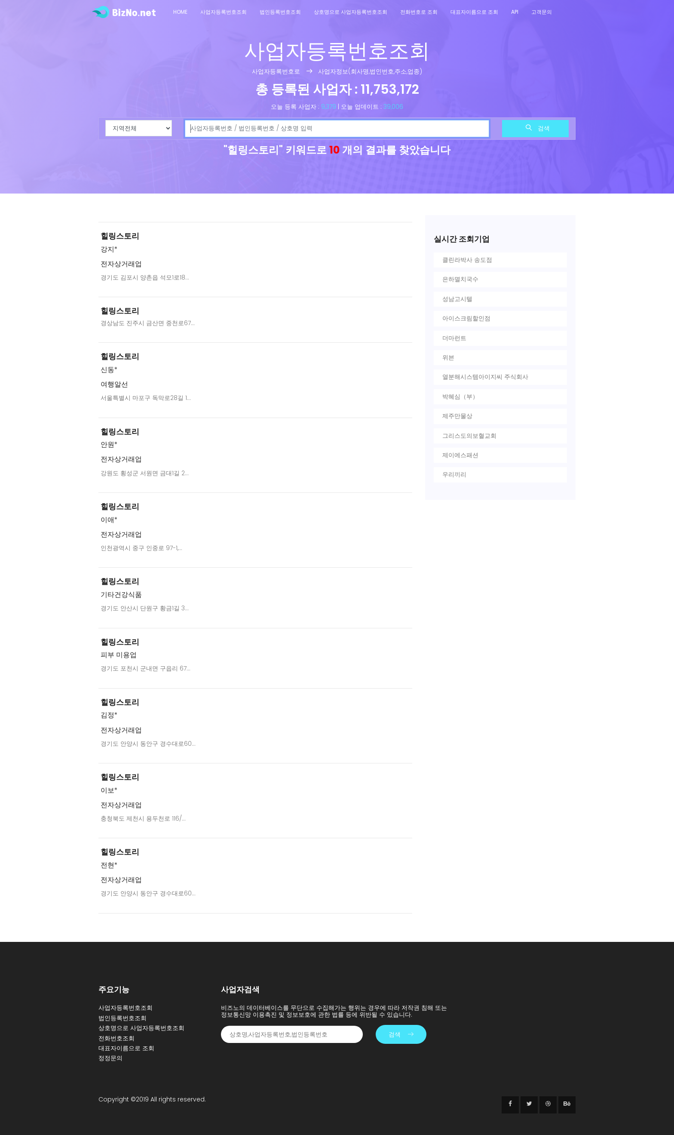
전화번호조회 (116, 1038)
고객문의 (541, 11)
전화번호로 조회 (419, 11)
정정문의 (110, 1058)
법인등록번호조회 (280, 11)
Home (180, 11)
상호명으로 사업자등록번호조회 (350, 11)
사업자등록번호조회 (223, 11)
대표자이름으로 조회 (474, 11)
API (514, 11)
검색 (538, 128)
